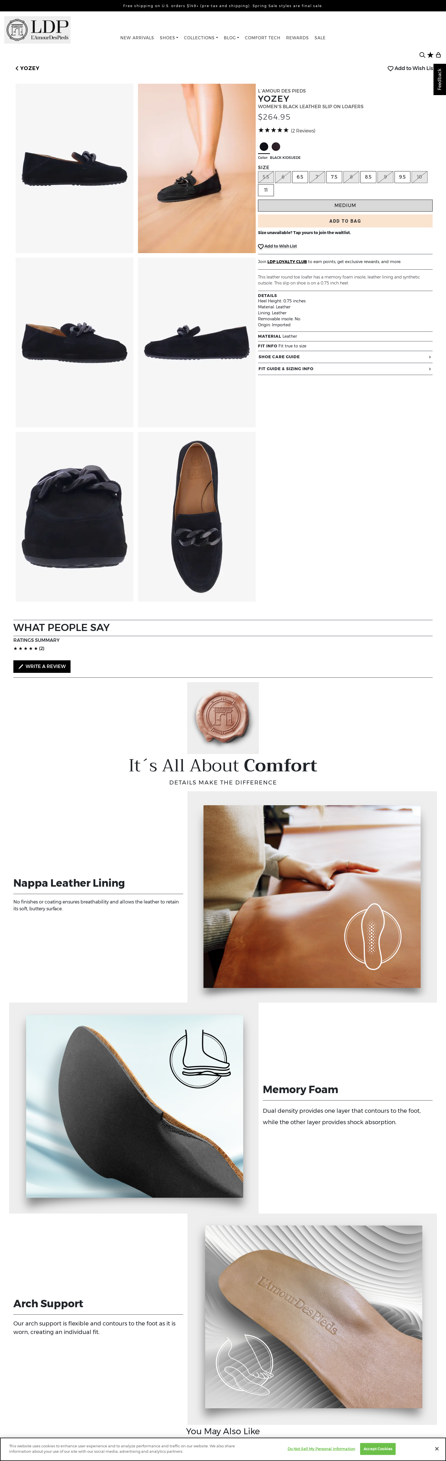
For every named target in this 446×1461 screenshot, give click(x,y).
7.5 (334, 177)
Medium (345, 205)
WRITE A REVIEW (42, 666)
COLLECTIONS (199, 37)
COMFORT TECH (262, 37)
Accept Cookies (378, 1448)
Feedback (439, 79)
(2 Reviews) (303, 131)
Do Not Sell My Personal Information (322, 1448)
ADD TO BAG (345, 221)
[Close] (437, 1448)
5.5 (266, 177)
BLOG (230, 37)
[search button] (422, 55)
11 (266, 190)
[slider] (273, 130)
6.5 (300, 177)
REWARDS (297, 37)
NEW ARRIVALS (137, 37)
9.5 (402, 177)
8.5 (368, 177)
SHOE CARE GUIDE (345, 357)
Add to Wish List (411, 68)
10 (419, 177)
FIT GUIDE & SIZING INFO (345, 369)
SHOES (167, 37)
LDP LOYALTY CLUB (287, 261)
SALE (320, 37)
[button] (26, 68)
